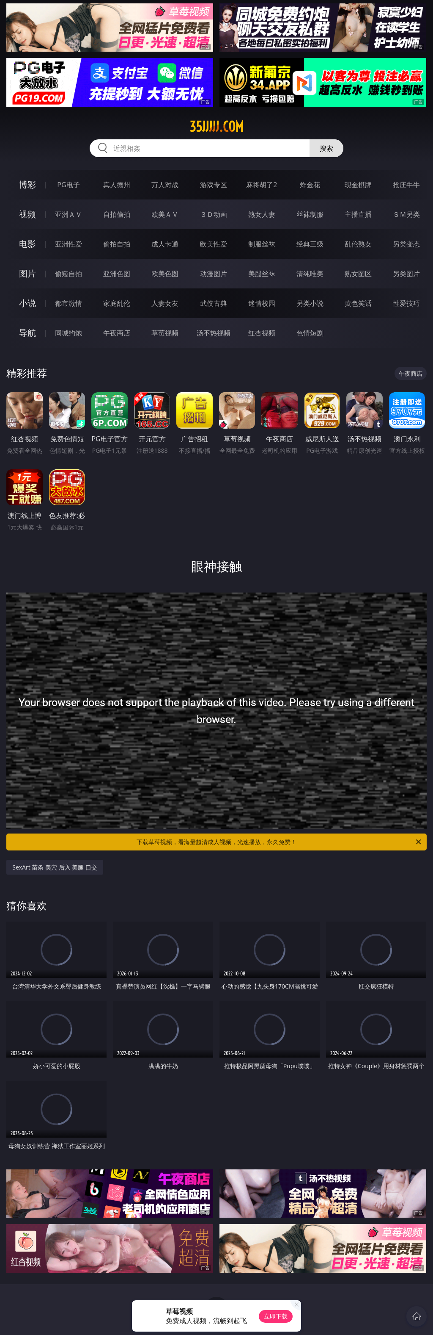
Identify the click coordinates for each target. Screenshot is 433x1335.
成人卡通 (164, 244)
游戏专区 (213, 184)
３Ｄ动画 (213, 214)
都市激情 (68, 303)
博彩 (27, 184)
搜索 (326, 148)
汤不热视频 (213, 333)
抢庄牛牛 (406, 184)
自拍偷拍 (116, 214)
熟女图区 (358, 273)
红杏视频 (261, 333)
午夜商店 (116, 333)
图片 (27, 273)
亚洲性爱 (68, 244)
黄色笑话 (358, 303)
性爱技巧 (406, 303)
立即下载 (276, 1316)
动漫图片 (213, 273)
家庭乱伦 (116, 303)
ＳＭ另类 (406, 214)
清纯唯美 (309, 273)
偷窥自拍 (68, 273)
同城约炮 (68, 333)
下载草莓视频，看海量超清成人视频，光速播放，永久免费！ (279, 842)
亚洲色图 (116, 273)
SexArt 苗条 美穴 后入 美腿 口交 (54, 867)
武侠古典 (213, 303)
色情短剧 (309, 333)
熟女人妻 (261, 214)
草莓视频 (164, 333)
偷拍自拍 (116, 244)
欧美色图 (164, 273)
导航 (27, 332)
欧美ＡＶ (164, 214)
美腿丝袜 (261, 273)
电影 (27, 243)
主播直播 (358, 214)
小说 (27, 303)
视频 (27, 214)
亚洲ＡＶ (68, 214)
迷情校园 (261, 303)
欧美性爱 (213, 244)
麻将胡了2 (261, 184)
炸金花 (310, 184)
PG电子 (68, 184)
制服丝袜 (261, 244)
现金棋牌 (358, 184)
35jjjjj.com (216, 126)
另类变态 (406, 244)
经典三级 (309, 244)
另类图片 (406, 273)
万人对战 (164, 184)
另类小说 (309, 303)
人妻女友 (164, 303)
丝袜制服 (309, 214)
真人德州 (116, 184)
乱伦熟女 (358, 244)
